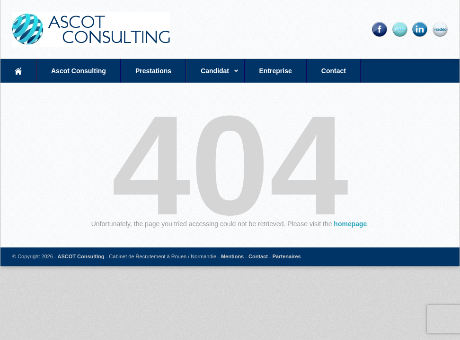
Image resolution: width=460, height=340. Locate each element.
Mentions (232, 256)
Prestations (153, 71)
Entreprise (275, 71)
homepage (350, 224)
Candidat (212, 75)
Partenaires (287, 256)
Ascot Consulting (78, 71)
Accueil (18, 71)
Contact (333, 71)
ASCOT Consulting (81, 256)
